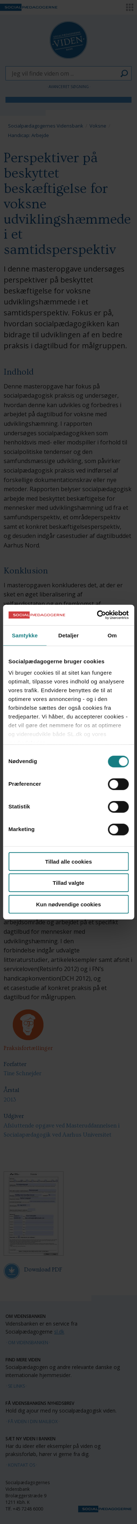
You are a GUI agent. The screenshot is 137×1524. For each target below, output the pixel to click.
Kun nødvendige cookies (68, 904)
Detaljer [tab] (68, 635)
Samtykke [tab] (25, 635)
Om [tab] (112, 635)
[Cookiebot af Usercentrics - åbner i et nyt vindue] (97, 615)
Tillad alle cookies (68, 861)
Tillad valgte (68, 883)
